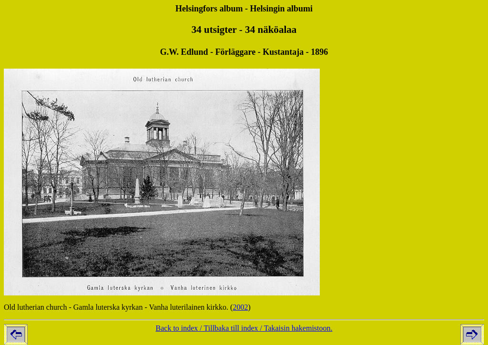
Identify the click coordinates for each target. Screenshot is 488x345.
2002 (240, 307)
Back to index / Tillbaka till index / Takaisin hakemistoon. (244, 328)
